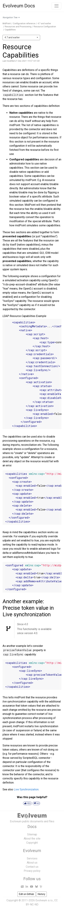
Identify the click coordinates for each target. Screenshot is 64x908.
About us (32, 862)
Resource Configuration (45, 26)
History (41, 894)
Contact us (32, 866)
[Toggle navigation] (56, 5)
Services (32, 858)
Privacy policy (32, 870)
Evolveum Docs (19, 6)
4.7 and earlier (44, 23)
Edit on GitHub (26, 894)
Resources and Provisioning (18, 26)
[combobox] (21, 37)
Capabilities (10, 30)
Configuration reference (24, 23)
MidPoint (7, 23)
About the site (32, 838)
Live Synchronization (26, 789)
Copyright (32, 842)
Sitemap (32, 834)
